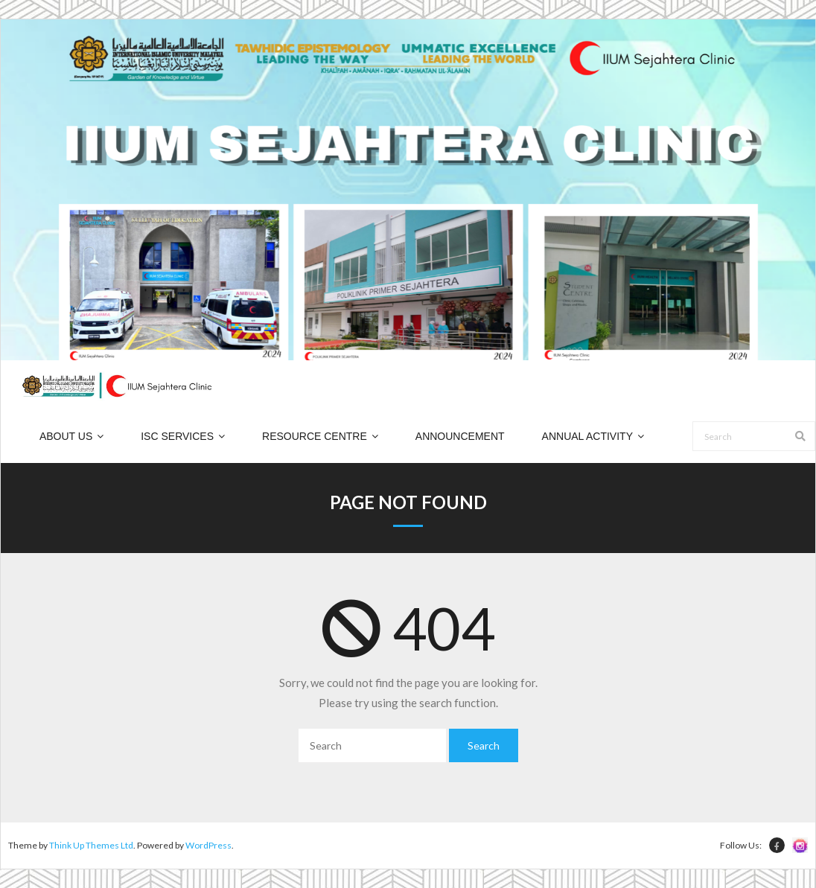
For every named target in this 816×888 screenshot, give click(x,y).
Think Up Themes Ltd (91, 845)
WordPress (208, 845)
